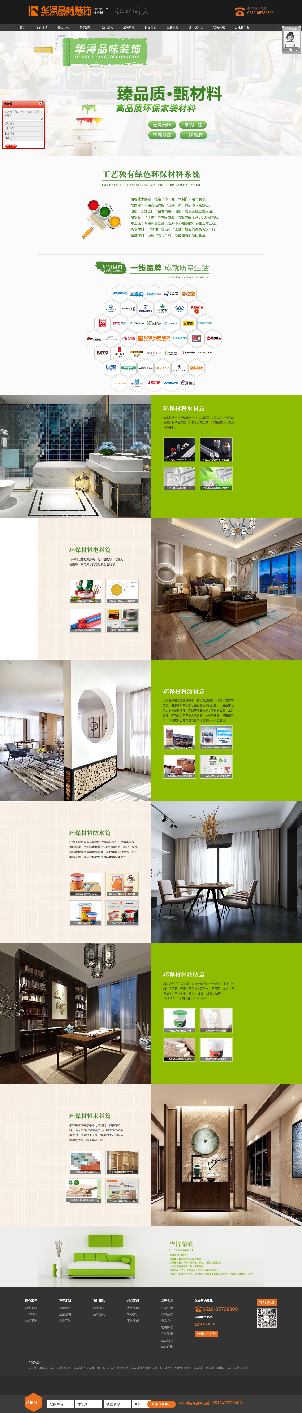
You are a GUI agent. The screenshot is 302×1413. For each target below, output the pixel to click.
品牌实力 (172, 27)
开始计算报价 (161, 1404)
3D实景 (132, 1314)
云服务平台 (242, 27)
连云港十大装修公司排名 (210, 1368)
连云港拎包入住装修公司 (175, 1368)
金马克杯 (167, 1320)
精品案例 (150, 27)
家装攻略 (129, 27)
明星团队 (99, 1307)
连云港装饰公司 (238, 1368)
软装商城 (219, 27)
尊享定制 (85, 27)
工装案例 (133, 1320)
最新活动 (41, 27)
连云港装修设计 (38, 1368)
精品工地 (31, 1320)
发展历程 (167, 1327)
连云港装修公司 (61, 1368)
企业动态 (167, 1340)
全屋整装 (65, 1307)
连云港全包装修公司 (115, 1368)
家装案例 (133, 1307)
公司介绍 (167, 1307)
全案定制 (65, 1314)
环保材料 (31, 1314)
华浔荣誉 (167, 1314)
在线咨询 (266, 1303)
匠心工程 (63, 27)
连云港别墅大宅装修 (144, 1368)
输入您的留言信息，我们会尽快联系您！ (23, 115)
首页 (23, 27)
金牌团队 (99, 1314)
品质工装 (65, 1320)
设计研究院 (195, 27)
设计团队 (107, 27)
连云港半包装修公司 (87, 1368)
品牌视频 (167, 1333)
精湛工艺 (31, 1307)
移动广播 (167, 1346)
